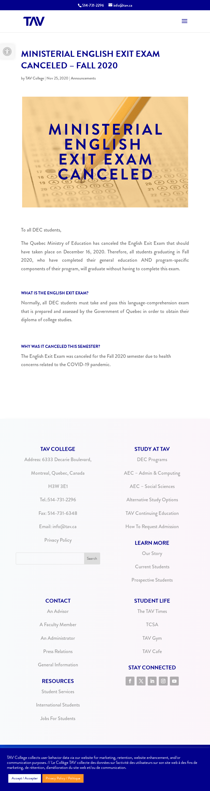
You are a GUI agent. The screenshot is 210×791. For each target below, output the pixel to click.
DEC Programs (152, 459)
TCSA (152, 624)
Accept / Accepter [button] (25, 778)
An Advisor (58, 611)
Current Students (152, 566)
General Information (58, 664)
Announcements (83, 78)
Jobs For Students (57, 718)
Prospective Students (152, 580)
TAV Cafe (152, 651)
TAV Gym (152, 638)
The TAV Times (152, 611)
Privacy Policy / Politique (63, 778)
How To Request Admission (152, 526)
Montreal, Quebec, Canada (58, 473)
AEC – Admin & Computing (152, 473)
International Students (58, 704)
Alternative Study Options (152, 499)
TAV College (34, 78)
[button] (7, 51)
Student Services (58, 691)
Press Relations (57, 651)
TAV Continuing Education (152, 513)
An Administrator (58, 638)
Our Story (152, 553)
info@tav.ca (65, 526)
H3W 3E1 (58, 486)
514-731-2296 (62, 499)
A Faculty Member (58, 624)
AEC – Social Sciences (152, 486)
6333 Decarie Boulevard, (66, 459)
